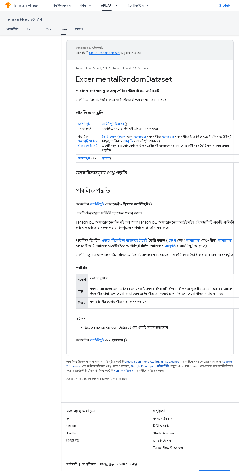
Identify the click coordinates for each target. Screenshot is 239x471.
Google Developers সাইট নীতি (150, 366)
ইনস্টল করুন (62, 5)
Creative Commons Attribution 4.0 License (151, 361)
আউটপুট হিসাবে (113, 124)
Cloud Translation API (104, 53)
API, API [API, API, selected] (106, 5)
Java (145, 68)
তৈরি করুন (109, 136)
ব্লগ (68, 419)
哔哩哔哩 (72, 440)
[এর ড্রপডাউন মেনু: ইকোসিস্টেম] (149, 5)
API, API (102, 68)
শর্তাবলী (71, 464)
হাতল (106, 158)
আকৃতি (128, 141)
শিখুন (82, 5)
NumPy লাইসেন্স (123, 370)
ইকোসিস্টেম (135, 5)
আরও (79, 29)
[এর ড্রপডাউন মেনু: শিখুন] (91, 5)
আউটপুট (84, 124)
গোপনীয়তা (89, 464)
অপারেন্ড (140, 136)
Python (32, 29)
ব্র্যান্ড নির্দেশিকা (163, 440)
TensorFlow (83, 68)
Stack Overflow (164, 433)
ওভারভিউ (11, 29)
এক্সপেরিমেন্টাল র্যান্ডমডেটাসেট (124, 240)
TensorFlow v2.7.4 (23, 19)
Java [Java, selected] (63, 29)
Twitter (71, 433)
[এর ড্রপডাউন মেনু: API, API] (117, 5)
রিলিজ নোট (161, 426)
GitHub (224, 5)
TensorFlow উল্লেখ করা (168, 448)
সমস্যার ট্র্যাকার (163, 419)
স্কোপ (122, 136)
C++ (48, 29)
